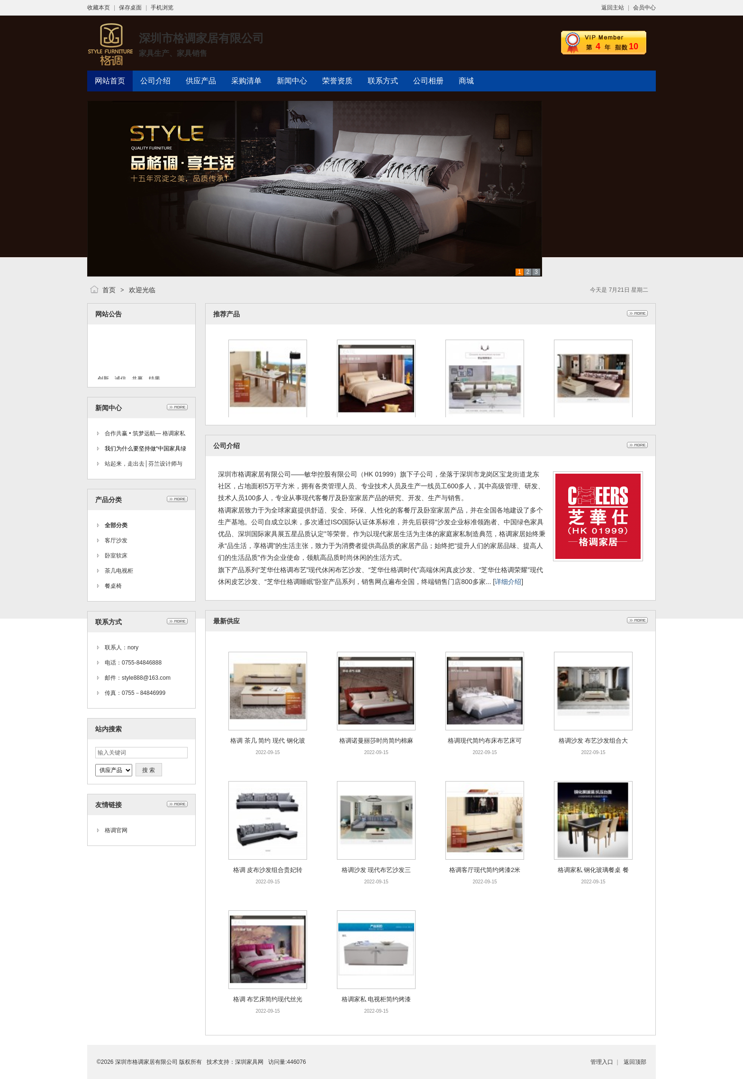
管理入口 (601, 1062)
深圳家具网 (249, 1062)
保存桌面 (130, 7)
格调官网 (116, 830)
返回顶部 (635, 1062)
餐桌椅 (113, 586)
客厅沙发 (116, 540)
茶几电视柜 (119, 570)
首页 (109, 290)
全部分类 (116, 525)
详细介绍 (508, 581)
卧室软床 (116, 555)
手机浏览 (162, 7)
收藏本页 (98, 7)
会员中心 (644, 7)
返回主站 (612, 7)
